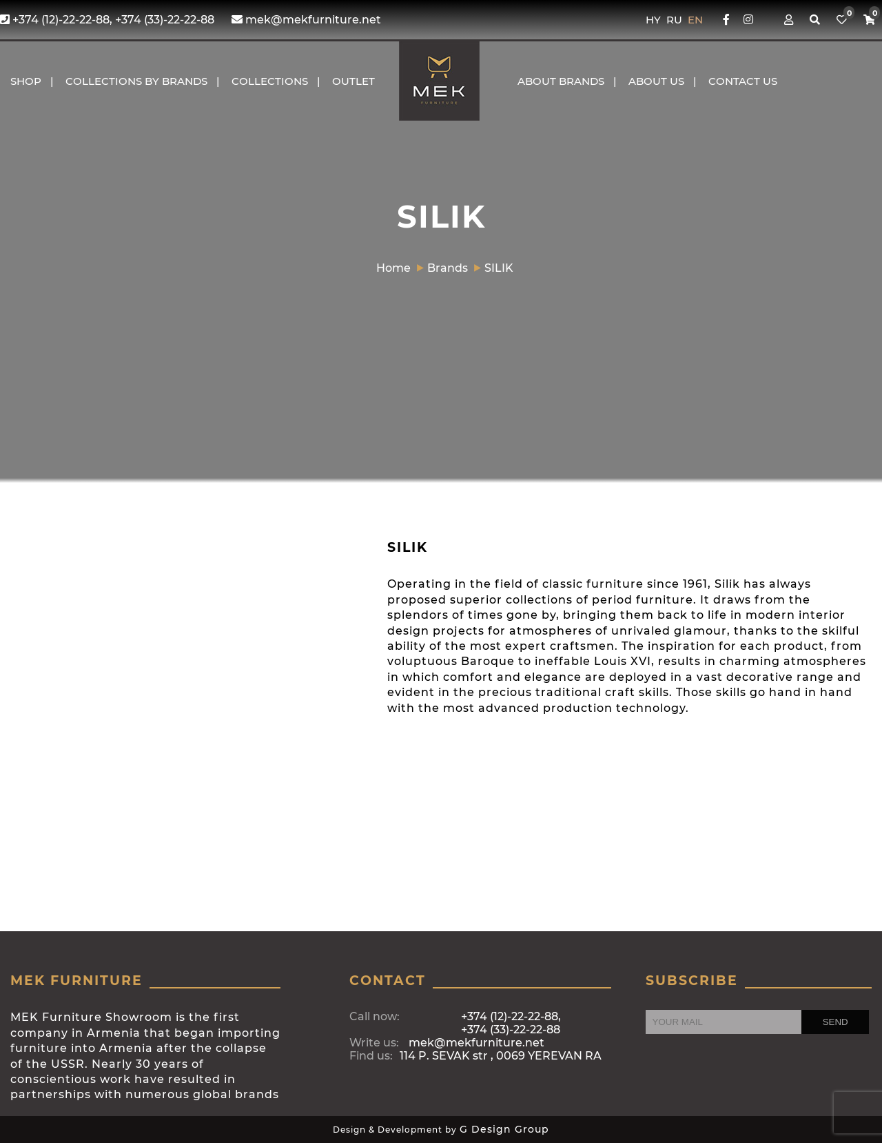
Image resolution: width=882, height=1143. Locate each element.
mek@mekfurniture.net (306, 19)
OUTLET (353, 81)
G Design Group (504, 1129)
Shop (25, 81)
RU (675, 19)
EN (695, 19)
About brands (560, 81)
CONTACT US (742, 81)
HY (655, 19)
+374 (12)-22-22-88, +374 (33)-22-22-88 (107, 19)
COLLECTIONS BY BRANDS (136, 81)
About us (656, 81)
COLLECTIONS (270, 81)
